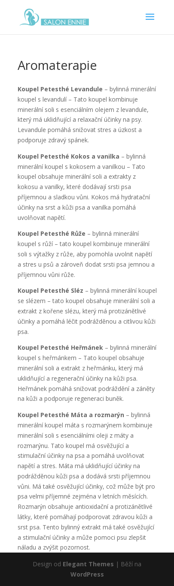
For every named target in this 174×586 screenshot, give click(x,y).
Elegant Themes (88, 564)
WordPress (87, 574)
